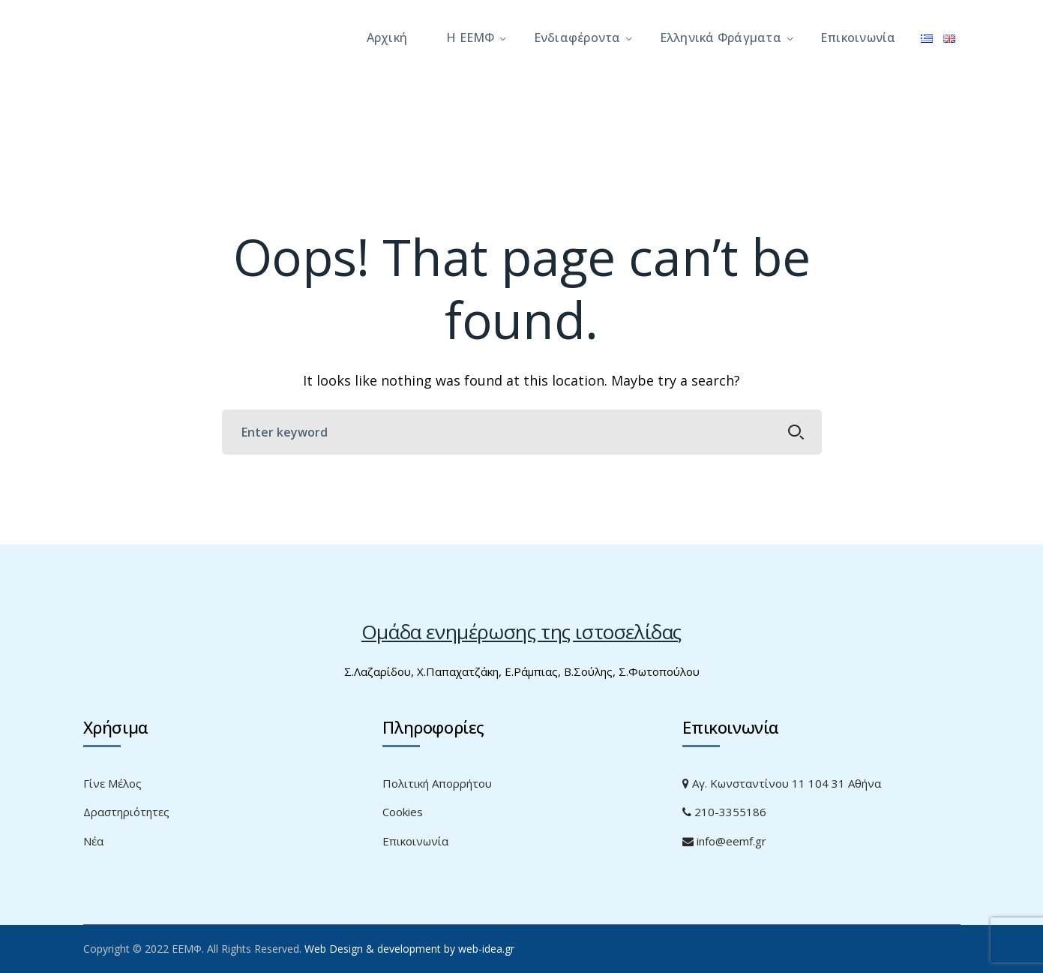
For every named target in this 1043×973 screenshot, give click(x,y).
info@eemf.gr (724, 840)
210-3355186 (724, 811)
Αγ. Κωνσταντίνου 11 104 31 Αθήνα (781, 783)
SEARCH (796, 432)
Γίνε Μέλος (112, 783)
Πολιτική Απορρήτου (437, 783)
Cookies (402, 811)
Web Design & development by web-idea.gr (409, 948)
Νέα (93, 840)
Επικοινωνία (415, 840)
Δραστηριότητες (126, 811)
